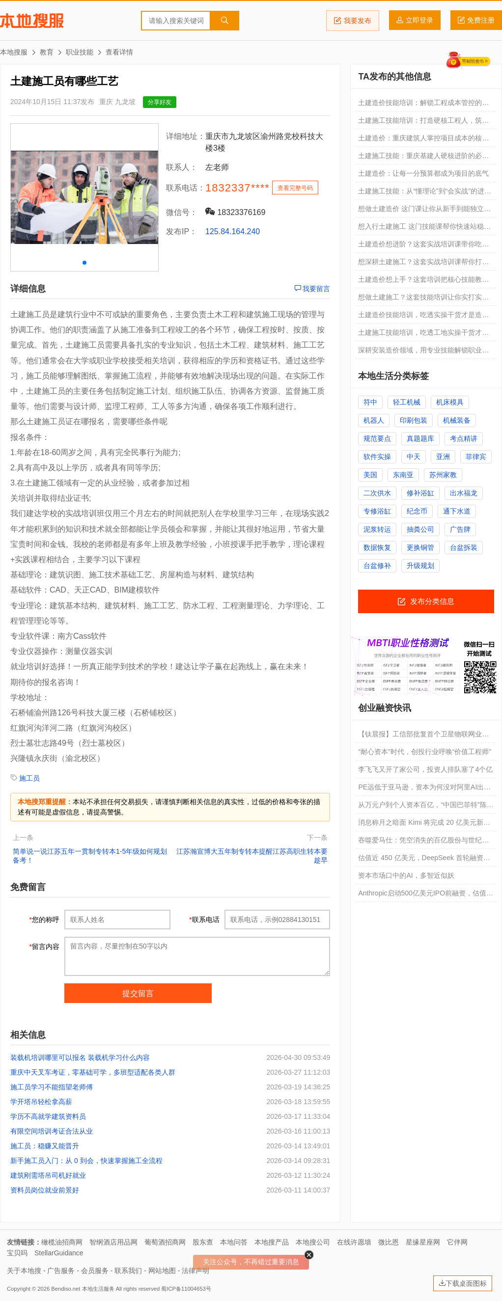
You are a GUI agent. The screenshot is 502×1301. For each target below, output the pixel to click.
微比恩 (388, 1242)
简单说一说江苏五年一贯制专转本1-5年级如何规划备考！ (90, 855)
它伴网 (457, 1242)
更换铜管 (420, 547)
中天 (413, 457)
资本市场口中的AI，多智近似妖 (406, 875)
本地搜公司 (313, 1242)
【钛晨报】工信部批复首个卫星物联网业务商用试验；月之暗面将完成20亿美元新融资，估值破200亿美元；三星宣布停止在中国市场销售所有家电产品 (425, 736)
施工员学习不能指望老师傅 (51, 1087)
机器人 (373, 420)
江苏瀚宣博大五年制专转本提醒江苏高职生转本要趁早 (252, 855)
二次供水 (377, 493)
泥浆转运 (377, 529)
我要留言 (312, 289)
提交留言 (138, 993)
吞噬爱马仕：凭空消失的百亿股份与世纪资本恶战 (423, 842)
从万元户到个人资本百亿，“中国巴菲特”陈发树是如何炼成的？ (425, 807)
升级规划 (420, 565)
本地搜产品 (271, 1242)
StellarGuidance (59, 1253)
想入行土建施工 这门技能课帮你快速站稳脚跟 (424, 228)
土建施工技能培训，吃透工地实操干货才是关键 (423, 334)
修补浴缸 (420, 493)
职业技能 (79, 52)
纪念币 (417, 511)
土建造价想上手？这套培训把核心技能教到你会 (423, 281)
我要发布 (352, 21)
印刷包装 (413, 420)
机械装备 (457, 420)
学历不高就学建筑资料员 (48, 1116)
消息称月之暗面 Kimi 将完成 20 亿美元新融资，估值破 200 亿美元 (424, 824)
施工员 (29, 778)
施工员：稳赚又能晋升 (44, 1146)
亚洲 (443, 457)
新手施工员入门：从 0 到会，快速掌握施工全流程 (86, 1161)
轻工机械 (406, 402)
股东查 (203, 1242)
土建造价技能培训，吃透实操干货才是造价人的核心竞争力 (423, 317)
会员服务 (95, 1270)
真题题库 (420, 438)
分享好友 (159, 102)
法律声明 (195, 1270)
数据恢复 (377, 547)
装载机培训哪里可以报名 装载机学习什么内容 (80, 1057)
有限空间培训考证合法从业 (51, 1131)
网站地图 (162, 1270)
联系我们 (128, 1270)
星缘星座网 (423, 1242)
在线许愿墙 (354, 1242)
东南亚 (403, 475)
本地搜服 (31, 20)
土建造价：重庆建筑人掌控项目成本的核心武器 (423, 140)
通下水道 (457, 511)
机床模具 (450, 402)
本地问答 (234, 1242)
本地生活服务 (98, 1289)
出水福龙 (463, 493)
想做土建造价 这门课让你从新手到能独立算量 (424, 211)
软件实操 (377, 457)
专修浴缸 (377, 511)
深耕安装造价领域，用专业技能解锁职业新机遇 (423, 352)
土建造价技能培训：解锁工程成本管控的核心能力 (423, 105)
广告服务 (61, 1270)
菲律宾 (476, 457)
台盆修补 (377, 565)
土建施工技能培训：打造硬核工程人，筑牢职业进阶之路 (423, 122)
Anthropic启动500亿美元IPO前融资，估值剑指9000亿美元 (425, 895)
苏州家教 (443, 475)
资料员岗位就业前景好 (44, 1190)
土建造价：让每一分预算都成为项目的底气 (423, 173)
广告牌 (460, 529)
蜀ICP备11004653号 (186, 1289)
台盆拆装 (463, 547)
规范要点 (377, 438)
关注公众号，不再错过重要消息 (251, 1262)
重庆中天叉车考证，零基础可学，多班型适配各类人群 (92, 1072)
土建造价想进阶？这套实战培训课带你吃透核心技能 (423, 246)
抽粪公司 (420, 529)
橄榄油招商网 (62, 1242)
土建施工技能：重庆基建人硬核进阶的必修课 (423, 158)
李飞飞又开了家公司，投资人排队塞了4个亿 (425, 769)
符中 (370, 402)
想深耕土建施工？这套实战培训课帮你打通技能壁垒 (423, 264)
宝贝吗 (17, 1253)
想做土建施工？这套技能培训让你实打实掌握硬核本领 (423, 299)
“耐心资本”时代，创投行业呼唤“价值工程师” (424, 752)
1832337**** (237, 188)
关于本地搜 (24, 1270)
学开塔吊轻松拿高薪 (41, 1102)
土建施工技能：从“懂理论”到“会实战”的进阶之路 (424, 193)
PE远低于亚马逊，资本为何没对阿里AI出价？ (421, 789)
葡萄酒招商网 (165, 1242)
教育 (47, 52)
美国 (370, 475)
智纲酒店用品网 (113, 1242)
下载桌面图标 (463, 1283)
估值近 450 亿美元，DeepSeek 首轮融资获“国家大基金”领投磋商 (420, 860)
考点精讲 (463, 438)
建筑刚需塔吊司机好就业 (48, 1175)
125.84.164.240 (232, 231)
